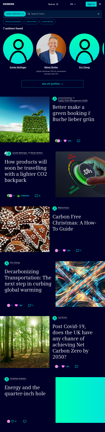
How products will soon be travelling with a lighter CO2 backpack (26, 171)
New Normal (31, 21)
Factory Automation (13, 21)
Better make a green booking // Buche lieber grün (73, 113)
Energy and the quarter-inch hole (25, 390)
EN (71, 4)
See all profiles (52, 83)
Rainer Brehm (51, 67)
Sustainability (47, 21)
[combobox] (64, 13)
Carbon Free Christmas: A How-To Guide (74, 223)
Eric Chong (84, 67)
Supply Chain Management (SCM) (73, 100)
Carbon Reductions (13, 14)
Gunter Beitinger (18, 67)
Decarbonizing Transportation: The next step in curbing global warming (28, 280)
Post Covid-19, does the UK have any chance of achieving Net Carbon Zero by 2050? (72, 341)
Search (29, 14)
